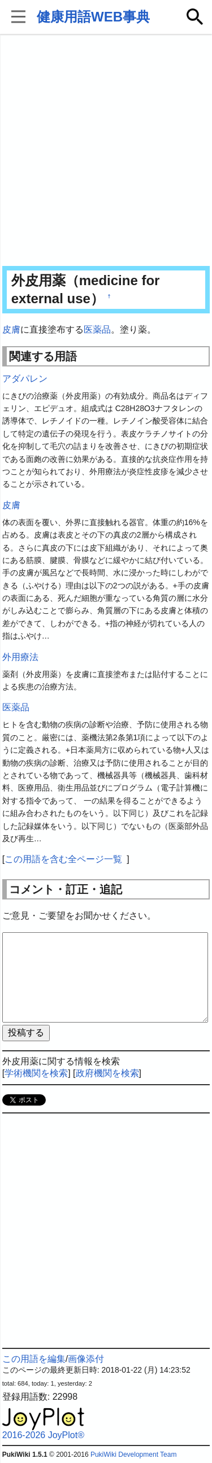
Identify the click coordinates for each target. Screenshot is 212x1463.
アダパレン (24, 378)
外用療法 (20, 657)
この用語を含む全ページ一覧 (63, 859)
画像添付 (86, 1359)
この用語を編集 (34, 1359)
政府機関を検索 (107, 1073)
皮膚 (11, 329)
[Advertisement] (106, 151)
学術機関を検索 (36, 1073)
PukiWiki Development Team (133, 1454)
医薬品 (97, 329)
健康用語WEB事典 (93, 16)
